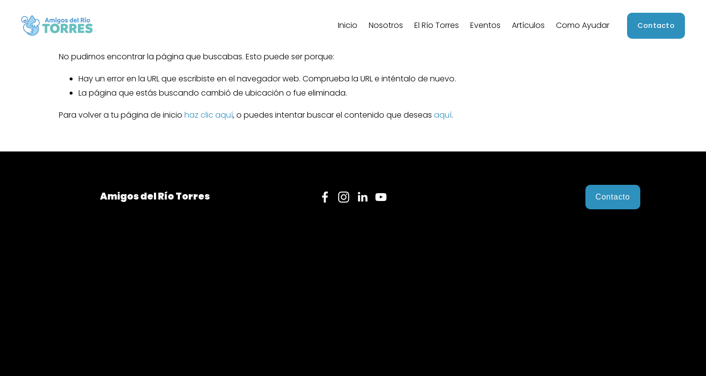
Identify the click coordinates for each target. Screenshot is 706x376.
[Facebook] (325, 197)
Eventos (485, 25)
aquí (443, 115)
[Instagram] (344, 197)
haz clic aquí (208, 115)
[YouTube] (381, 197)
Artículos (528, 25)
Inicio (347, 25)
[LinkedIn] (362, 197)
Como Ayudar (582, 25)
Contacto (656, 25)
